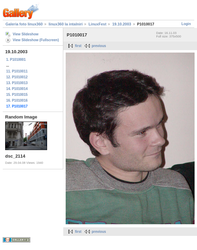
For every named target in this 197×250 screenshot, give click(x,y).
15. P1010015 (17, 94)
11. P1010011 (17, 71)
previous (99, 46)
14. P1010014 (17, 89)
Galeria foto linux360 (24, 24)
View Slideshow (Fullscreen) (36, 40)
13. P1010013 (17, 83)
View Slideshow (26, 34)
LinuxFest (97, 24)
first (78, 46)
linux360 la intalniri (65, 24)
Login (186, 24)
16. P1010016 (17, 100)
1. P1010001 (16, 59)
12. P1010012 (17, 77)
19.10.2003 (121, 24)
